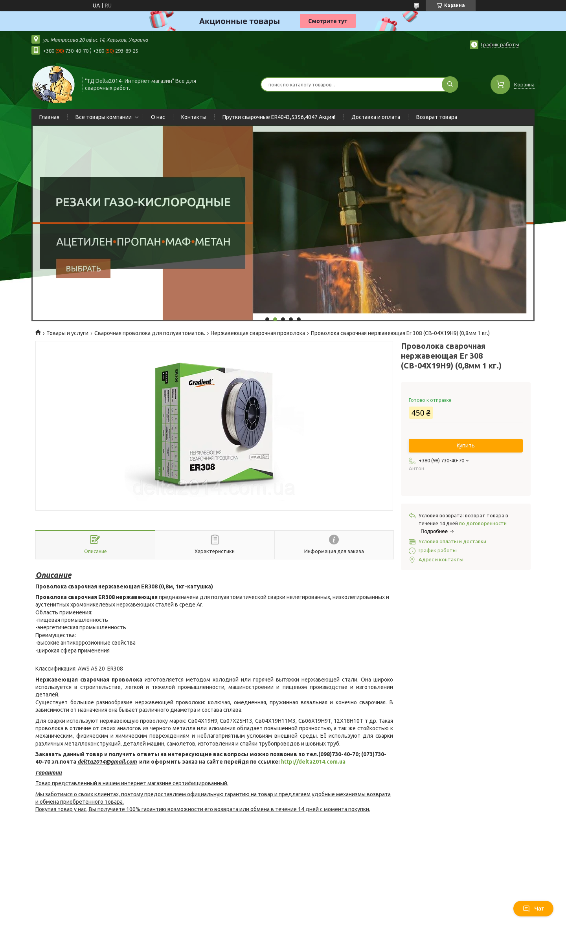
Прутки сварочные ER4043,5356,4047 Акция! (278, 117)
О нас (158, 117)
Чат (533, 908)
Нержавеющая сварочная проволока (258, 333)
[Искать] (450, 84)
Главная (49, 117)
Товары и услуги (67, 333)
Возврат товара (436, 117)
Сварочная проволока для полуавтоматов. (149, 333)
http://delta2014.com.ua (313, 762)
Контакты (193, 117)
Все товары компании (103, 117)
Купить (466, 445)
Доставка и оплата (375, 117)
